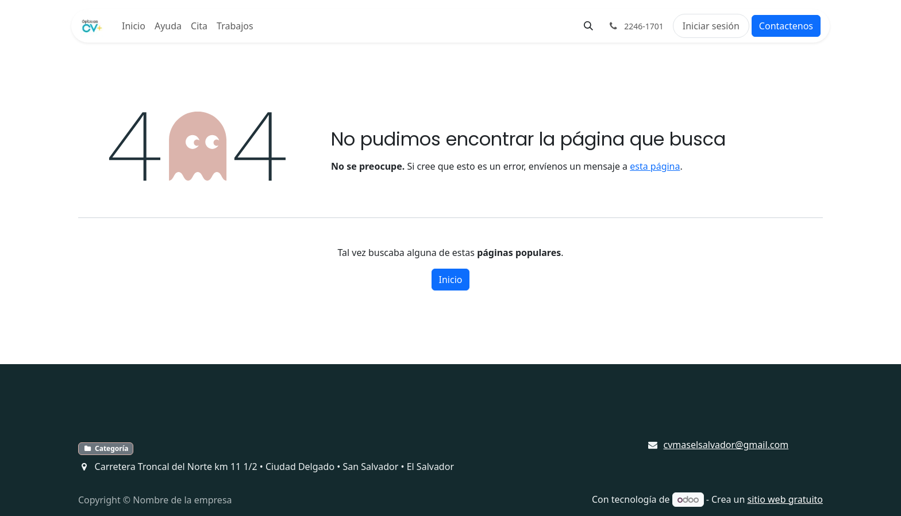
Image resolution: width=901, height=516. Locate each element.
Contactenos (786, 26)
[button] (588, 26)
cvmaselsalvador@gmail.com (726, 444)
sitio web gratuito (785, 499)
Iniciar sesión (711, 26)
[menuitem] (133, 25)
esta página (655, 166)
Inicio (451, 279)
